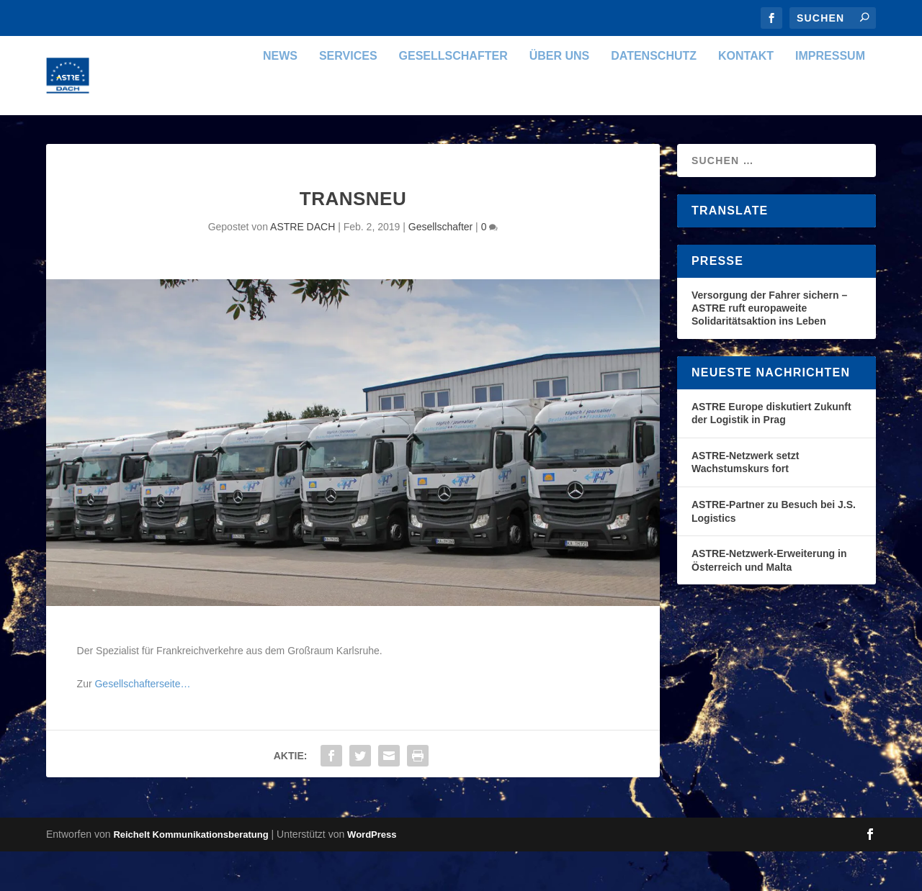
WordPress (371, 874)
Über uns (559, 95)
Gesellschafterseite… (142, 723)
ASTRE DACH (302, 266)
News (280, 95)
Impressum (830, 95)
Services (348, 95)
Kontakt (746, 95)
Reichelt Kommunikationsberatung (190, 874)
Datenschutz (654, 95)
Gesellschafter (453, 95)
